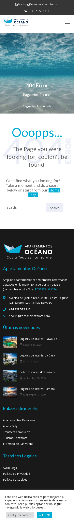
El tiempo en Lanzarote (18, 444)
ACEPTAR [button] (44, 515)
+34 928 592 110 (39, 11)
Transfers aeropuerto (16, 432)
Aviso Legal (10, 468)
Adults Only (10, 426)
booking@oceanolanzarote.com (38, 4)
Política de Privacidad (16, 473)
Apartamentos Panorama (19, 420)
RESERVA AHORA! (46, 289)
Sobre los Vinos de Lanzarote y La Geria (40, 372)
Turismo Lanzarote (15, 438)
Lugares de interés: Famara (37, 389)
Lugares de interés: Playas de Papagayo (40, 339)
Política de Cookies (15, 479)
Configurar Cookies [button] (19, 515)
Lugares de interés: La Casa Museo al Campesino (40, 355)
